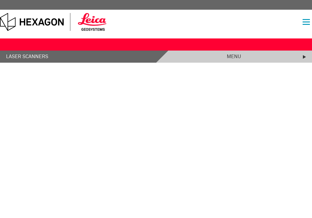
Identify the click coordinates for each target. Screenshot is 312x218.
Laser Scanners (27, 56)
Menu (234, 56)
